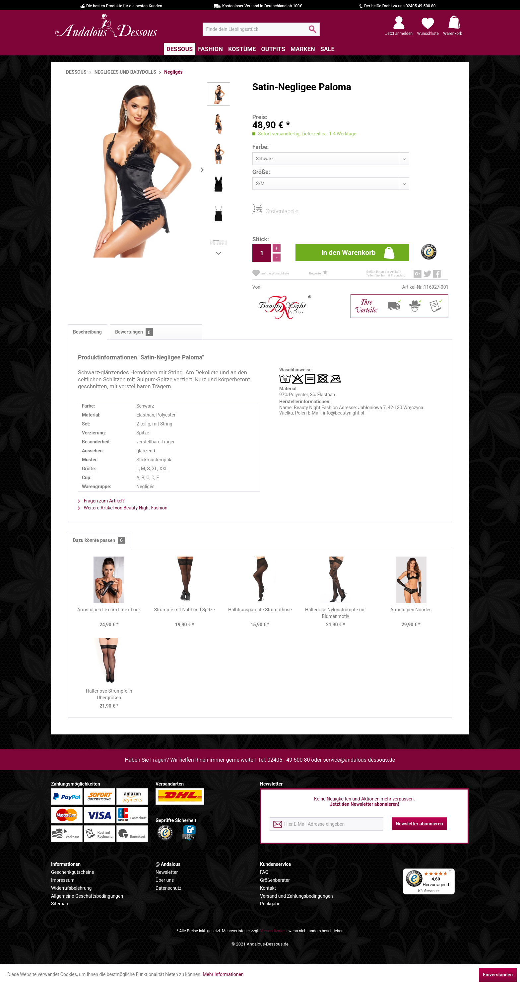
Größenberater (275, 880)
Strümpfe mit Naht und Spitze (184, 609)
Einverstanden (498, 974)
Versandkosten (273, 931)
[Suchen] (312, 31)
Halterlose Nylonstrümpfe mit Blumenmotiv (335, 613)
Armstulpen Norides (410, 609)
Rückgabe (270, 903)
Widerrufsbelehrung (71, 888)
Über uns (165, 880)
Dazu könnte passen (99, 540)
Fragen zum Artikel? (101, 500)
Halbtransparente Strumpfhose (260, 609)
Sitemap (59, 903)
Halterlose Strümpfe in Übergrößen (109, 694)
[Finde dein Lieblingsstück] (261, 29)
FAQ (264, 872)
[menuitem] (261, 29)
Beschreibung (87, 332)
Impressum (62, 880)
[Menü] (451, 872)
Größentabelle (268, 211)
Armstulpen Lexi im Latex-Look (109, 609)
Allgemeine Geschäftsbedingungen (87, 896)
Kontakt (268, 888)
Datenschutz (168, 888)
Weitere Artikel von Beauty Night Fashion (122, 507)
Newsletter (167, 872)
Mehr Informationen (223, 974)
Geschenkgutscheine (72, 872)
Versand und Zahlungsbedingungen (296, 896)
